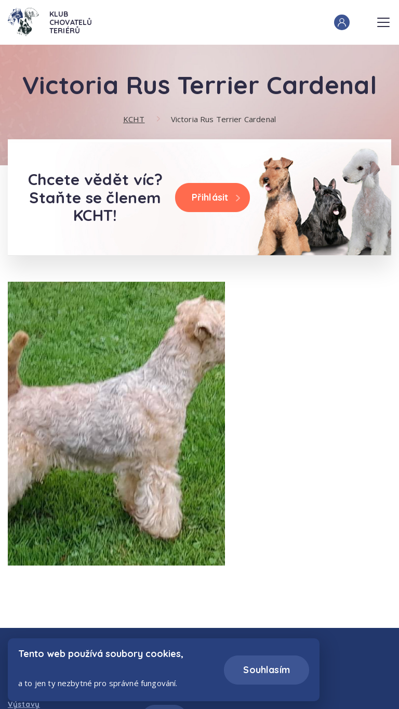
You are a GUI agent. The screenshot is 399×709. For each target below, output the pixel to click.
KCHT (134, 119)
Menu (383, 19)
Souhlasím (266, 670)
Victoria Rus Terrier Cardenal (223, 119)
